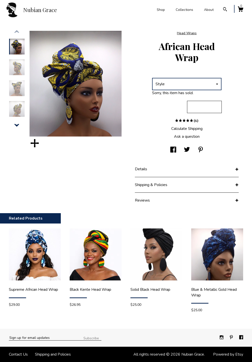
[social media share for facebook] (173, 150)
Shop (161, 9)
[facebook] (241, 337)
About (209, 9)
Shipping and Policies (53, 354)
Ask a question (187, 136)
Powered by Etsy (228, 354)
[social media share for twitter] (187, 150)
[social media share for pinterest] (201, 150)
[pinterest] (231, 337)
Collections (184, 9)
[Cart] (240, 10)
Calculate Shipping (187, 128)
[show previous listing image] (17, 32)
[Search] (225, 10)
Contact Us (18, 354)
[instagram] (222, 337)
